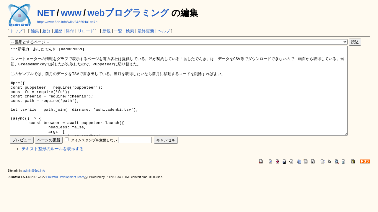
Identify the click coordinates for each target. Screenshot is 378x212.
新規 (106, 31)
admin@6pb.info (34, 188)
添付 (70, 31)
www (71, 13)
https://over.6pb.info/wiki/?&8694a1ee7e (67, 22)
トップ (16, 31)
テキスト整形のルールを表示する (53, 166)
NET (46, 13)
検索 (130, 31)
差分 (46, 31)
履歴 (58, 31)
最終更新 (146, 31)
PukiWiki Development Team (66, 194)
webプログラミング (128, 13)
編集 (35, 31)
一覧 (118, 31)
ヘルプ (164, 31)
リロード (86, 31)
